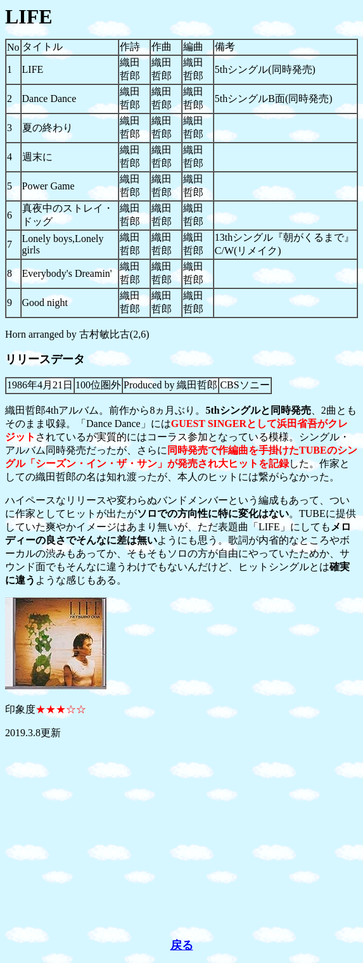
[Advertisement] (181, 839)
